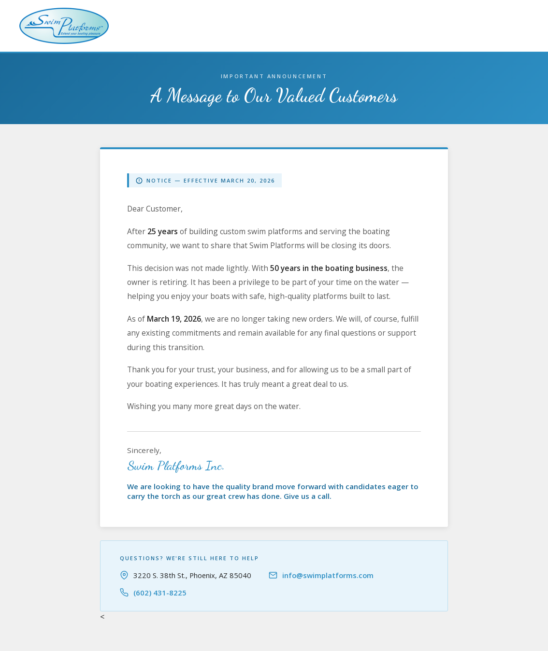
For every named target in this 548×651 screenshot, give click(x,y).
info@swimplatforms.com (328, 575)
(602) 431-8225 (160, 592)
